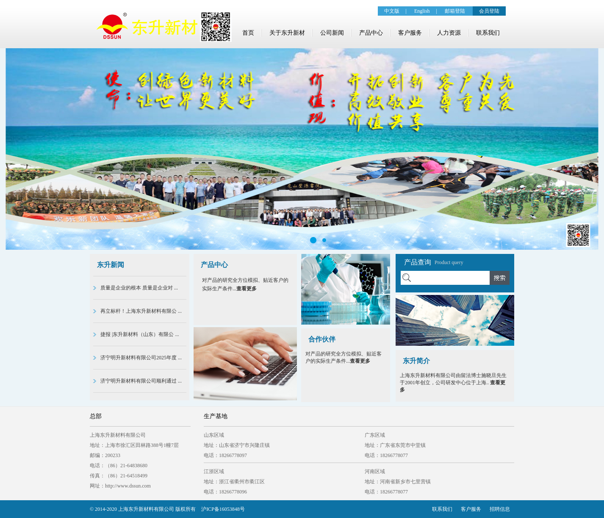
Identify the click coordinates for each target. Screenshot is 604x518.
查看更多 (246, 289)
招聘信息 (500, 509)
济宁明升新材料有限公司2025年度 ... (141, 358)
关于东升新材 (287, 33)
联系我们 (488, 33)
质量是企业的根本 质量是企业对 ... (139, 288)
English (422, 11)
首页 (248, 33)
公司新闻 (332, 33)
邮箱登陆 (455, 11)
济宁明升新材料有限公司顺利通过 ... (141, 381)
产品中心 (371, 33)
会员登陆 (489, 11)
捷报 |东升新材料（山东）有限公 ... (139, 334)
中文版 (391, 11)
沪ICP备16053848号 (223, 509)
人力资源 (449, 33)
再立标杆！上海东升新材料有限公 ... (141, 311)
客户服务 (410, 33)
